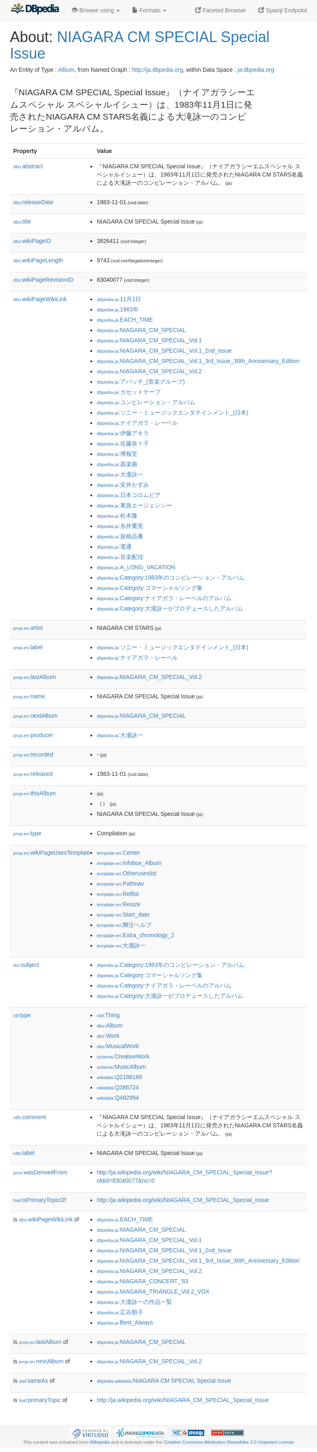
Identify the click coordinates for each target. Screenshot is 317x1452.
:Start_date (123, 914)
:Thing (108, 1015)
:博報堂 (117, 453)
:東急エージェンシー (134, 505)
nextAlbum (35, 715)
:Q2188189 (119, 1077)
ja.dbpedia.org (256, 69)
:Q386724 (118, 1087)
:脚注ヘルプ (124, 925)
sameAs (33, 1380)
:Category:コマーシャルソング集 (150, 588)
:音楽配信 (120, 557)
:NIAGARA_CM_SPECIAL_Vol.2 (149, 371)
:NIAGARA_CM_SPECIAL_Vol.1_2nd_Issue (164, 350)
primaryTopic (40, 1400)
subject (26, 965)
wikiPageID (32, 241)
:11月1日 (119, 299)
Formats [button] (149, 10)
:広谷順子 (120, 1312)
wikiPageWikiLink (40, 299)
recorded (33, 754)
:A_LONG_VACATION (136, 567)
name (29, 696)
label (28, 647)
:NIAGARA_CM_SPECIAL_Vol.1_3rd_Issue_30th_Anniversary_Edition (198, 361)
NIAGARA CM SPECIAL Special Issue (140, 45)
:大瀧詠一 (120, 474)
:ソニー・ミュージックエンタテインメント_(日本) (172, 412)
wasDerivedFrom (40, 1172)
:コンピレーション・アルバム (146, 402)
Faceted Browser (220, 10)
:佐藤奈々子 (123, 443)
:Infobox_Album (129, 863)
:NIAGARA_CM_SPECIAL (141, 330)
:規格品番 (120, 536)
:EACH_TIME (125, 319)
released (32, 774)
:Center (118, 852)
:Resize (118, 904)
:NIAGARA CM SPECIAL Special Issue (164, 1380)
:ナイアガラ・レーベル (137, 423)
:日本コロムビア (128, 495)
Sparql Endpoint (282, 10)
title (22, 221)
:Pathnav (120, 883)
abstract (28, 166)
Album (66, 69)
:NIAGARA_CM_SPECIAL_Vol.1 (149, 340)
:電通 (114, 546)
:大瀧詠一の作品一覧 (134, 1302)
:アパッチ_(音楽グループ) (141, 381)
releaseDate (33, 202)
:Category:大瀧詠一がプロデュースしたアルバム (170, 608)
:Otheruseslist (126, 873)
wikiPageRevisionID (43, 279)
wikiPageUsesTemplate (51, 852)
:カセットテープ (128, 392)
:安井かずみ (123, 484)
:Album (109, 1025)
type (27, 833)
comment (29, 1117)
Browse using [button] (96, 10)
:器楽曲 (117, 464)
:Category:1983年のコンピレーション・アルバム (170, 577)
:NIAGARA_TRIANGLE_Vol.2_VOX (153, 1291)
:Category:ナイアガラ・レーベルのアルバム (164, 598)
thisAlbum (34, 793)
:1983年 (117, 309)
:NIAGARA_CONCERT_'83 (142, 1281)
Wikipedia (100, 1442)
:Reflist (118, 894)
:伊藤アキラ (123, 433)
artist (28, 628)
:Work (108, 1035)
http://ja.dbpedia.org (157, 69)
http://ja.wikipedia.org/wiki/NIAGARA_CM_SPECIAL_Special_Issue (183, 1200)
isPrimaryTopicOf (39, 1200)
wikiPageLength (38, 260)
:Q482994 (118, 1097)
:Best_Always (125, 1322)
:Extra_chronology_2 (135, 935)
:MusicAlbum (121, 1066)
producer (33, 735)
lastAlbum (34, 677)
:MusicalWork (118, 1046)
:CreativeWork (123, 1056)
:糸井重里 (120, 526)
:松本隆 (117, 515)
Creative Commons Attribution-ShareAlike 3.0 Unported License (228, 1442)
